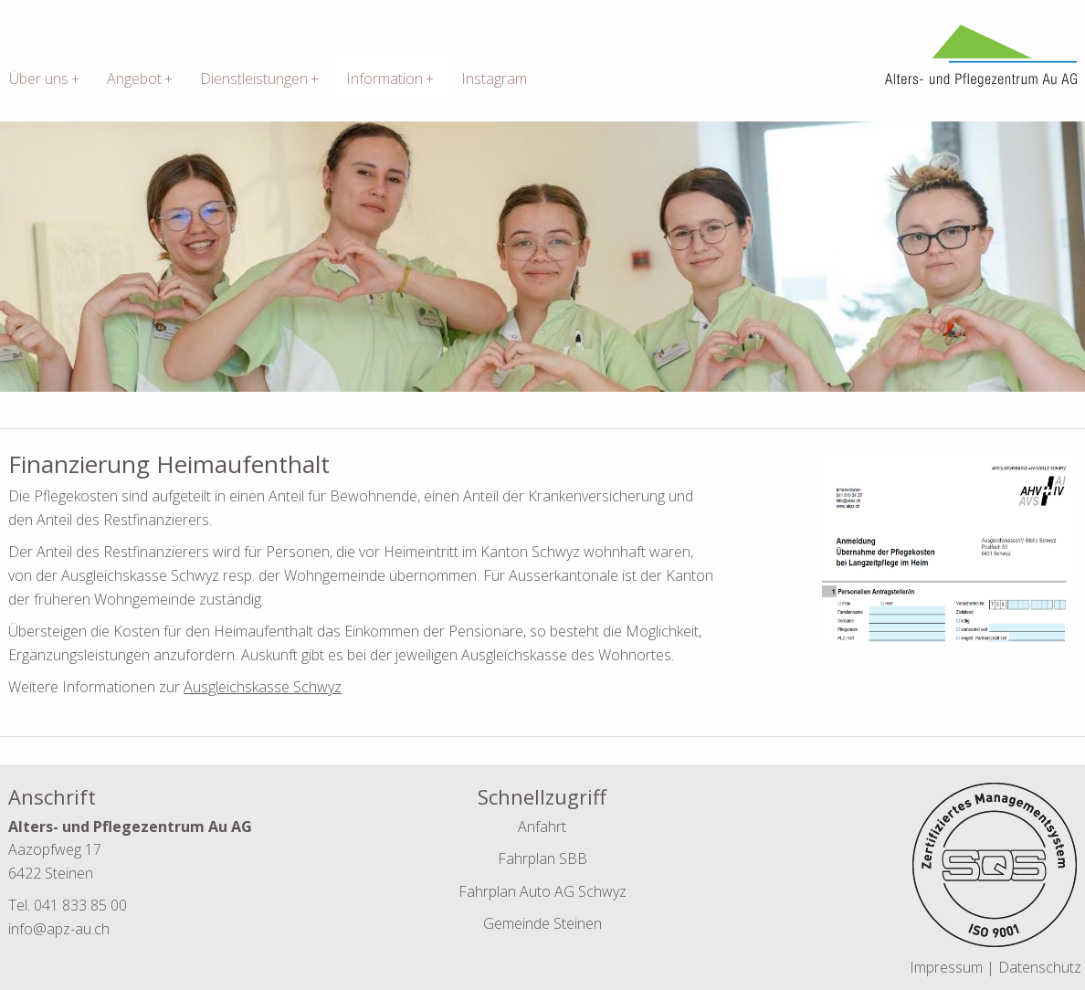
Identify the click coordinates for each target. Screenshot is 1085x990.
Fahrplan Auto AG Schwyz (542, 891)
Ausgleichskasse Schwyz (263, 687)
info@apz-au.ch (59, 929)
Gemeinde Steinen (542, 923)
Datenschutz (1039, 967)
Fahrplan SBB (542, 858)
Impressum (948, 967)
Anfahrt (542, 826)
